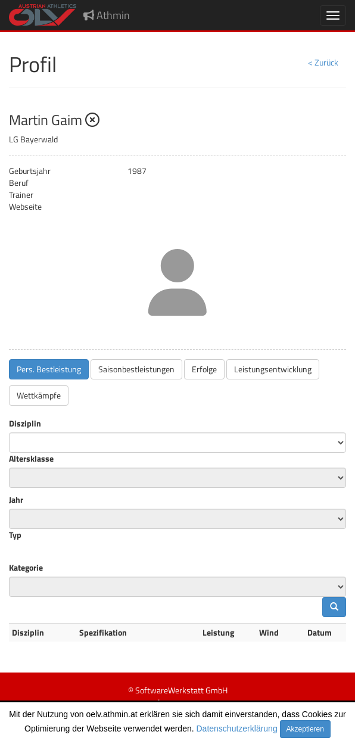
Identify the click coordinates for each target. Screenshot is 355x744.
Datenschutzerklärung (237, 728)
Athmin (106, 15)
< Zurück (323, 62)
